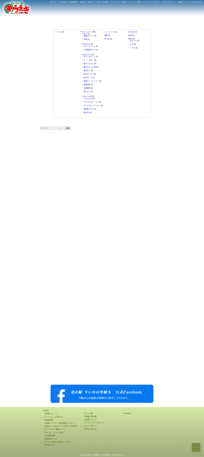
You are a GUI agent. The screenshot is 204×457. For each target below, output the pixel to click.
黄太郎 (86, 112)
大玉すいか (86, 55)
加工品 (130, 32)
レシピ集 (137, 2)
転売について (184, 2)
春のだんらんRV (90, 67)
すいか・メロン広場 (58, 2)
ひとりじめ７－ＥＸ (91, 102)
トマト (132, 48)
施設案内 (49, 420)
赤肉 (85, 39)
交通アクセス (91, 420)
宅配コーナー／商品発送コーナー (60, 423)
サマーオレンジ (89, 57)
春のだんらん (89, 64)
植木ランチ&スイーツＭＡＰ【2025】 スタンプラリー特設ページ (106, 2)
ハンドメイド (109, 32)
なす (131, 44)
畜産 (130, 35)
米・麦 (106, 39)
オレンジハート (89, 46)
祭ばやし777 (88, 74)
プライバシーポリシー (152, 2)
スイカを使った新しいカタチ (58, 442)
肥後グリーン (89, 36)
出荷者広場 (73, 2)
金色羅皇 (87, 88)
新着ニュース (51, 414)
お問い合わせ (197, 2)
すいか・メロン (86, 32)
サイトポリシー (169, 2)
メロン (84, 34)
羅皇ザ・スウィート (91, 81)
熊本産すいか (51, 439)
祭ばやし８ (88, 77)
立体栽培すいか (89, 50)
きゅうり (133, 41)
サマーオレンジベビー (92, 105)
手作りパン (50, 445)
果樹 (106, 35)
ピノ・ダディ (89, 60)
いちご (58, 32)
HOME (46, 411)
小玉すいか (86, 96)
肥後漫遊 (87, 84)
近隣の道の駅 (91, 416)
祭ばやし (87, 71)
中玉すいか (86, 44)
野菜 (130, 39)
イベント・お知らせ (54, 417)
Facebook (127, 413)
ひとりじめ (88, 98)
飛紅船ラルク (89, 109)
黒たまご (87, 91)
